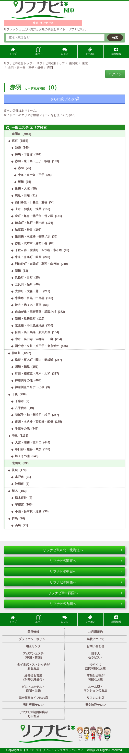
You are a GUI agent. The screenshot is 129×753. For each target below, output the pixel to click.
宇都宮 (19, 504)
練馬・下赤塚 (24, 154)
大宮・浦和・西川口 (28, 442)
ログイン (115, 74)
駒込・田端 (22, 195)
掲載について (95, 639)
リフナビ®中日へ (86, 571)
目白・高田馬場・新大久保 (32, 332)
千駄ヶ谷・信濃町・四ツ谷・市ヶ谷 (38, 250)
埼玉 (15, 435)
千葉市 (19, 401)
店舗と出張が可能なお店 (95, 677)
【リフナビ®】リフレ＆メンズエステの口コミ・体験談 (59, 750)
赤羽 (21, 168)
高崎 (18, 525)
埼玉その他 (22, 456)
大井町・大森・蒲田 (28, 291)
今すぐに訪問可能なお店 (95, 666)
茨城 (15, 470)
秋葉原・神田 (24, 229)
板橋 (21, 181)
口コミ (64, 51)
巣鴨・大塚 (22, 188)
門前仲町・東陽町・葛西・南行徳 (37, 264)
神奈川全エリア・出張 (29, 387)
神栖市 (19, 483)
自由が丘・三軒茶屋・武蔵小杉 (35, 311)
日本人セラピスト (95, 655)
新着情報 (116, 51)
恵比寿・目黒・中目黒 (29, 298)
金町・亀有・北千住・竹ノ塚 (34, 216)
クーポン (90, 51)
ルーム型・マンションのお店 (95, 688)
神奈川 (16, 353)
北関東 (16, 463)
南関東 (16, 134)
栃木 (15, 491)
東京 (15, 140)
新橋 (18, 270)
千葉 (15, 394)
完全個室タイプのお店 (33, 697)
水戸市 (19, 477)
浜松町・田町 (24, 277)
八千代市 (21, 408)
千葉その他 (22, 428)
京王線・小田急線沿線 (29, 325)
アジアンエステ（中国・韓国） (33, 655)
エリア (39, 51)
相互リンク (33, 646)
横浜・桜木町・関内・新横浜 (34, 360)
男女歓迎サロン (95, 705)
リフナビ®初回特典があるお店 (33, 714)
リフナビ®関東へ (86, 561)
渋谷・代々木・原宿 (28, 305)
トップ (13, 51)
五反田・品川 (24, 284)
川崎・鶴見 (22, 366)
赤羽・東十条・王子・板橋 (32, 161)
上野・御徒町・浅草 (28, 209)
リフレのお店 (95, 697)
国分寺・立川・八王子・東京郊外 (37, 346)
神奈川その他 (24, 380)
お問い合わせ (95, 646)
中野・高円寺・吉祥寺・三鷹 (34, 339)
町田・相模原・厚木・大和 (32, 373)
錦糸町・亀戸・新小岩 (29, 223)
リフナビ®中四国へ (85, 593)
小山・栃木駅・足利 (28, 511)
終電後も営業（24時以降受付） (33, 677)
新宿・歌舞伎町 (25, 318)
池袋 (18, 147)
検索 (115, 37)
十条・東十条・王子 (31, 175)
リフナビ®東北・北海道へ (82, 550)
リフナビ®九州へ (86, 604)
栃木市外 (21, 497)
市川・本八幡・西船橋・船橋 (34, 421)
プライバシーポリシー (33, 639)
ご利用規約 (95, 632)
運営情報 (33, 632)
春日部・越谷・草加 (28, 449)
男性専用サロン (33, 705)
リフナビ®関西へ (86, 582)
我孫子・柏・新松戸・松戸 (32, 415)
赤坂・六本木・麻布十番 (31, 243)
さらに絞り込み (64, 99)
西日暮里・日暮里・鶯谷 (31, 202)
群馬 (15, 518)
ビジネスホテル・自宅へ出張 (33, 688)
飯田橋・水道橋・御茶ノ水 (32, 236)
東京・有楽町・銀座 (28, 257)
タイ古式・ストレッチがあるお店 (33, 666)
